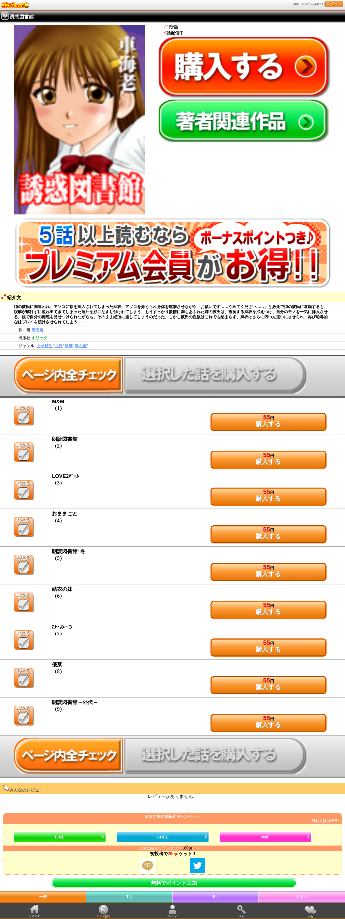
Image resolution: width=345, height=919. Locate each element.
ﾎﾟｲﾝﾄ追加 (103, 916)
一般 (43, 897)
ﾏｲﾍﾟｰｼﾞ (172, 916)
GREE (163, 836)
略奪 (69, 346)
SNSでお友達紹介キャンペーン (171, 819)
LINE (59, 836)
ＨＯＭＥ (34, 916)
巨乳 (58, 346)
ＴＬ (129, 897)
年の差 (81, 346)
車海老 (37, 330)
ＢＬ (216, 897)
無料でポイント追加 (174, 883)
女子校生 (44, 346)
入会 (310, 916)
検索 (241, 916)
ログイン (334, 4)
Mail (265, 836)
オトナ (302, 897)
